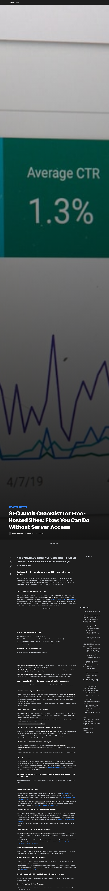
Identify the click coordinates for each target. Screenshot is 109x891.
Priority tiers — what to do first (90, 619)
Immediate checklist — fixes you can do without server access (90, 622)
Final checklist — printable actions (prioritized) (91, 724)
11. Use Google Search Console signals (91, 669)
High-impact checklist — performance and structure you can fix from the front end (91, 644)
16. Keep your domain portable (91, 693)
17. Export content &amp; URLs (93, 696)
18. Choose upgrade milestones (90, 698)
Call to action (86, 730)
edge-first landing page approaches (30, 869)
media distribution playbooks (56, 767)
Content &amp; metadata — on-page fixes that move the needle (90, 680)
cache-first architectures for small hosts (46, 805)
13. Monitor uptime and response (91, 676)
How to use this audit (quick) (90, 617)
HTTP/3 (52, 599)
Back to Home (14, 2)
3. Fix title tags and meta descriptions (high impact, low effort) (93, 634)
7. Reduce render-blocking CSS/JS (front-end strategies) (93, 651)
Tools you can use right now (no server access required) (91, 720)
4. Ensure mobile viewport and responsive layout (93, 638)
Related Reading (89, 732)
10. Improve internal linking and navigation (92, 662)
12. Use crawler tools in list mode (92, 672)
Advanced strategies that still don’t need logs (91, 702)
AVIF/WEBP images (60, 599)
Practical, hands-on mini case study (90, 716)
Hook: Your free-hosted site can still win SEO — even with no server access (91, 611)
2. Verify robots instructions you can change (92, 629)
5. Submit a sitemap (90, 641)
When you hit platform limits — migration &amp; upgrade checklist (91, 689)
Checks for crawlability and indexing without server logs (91, 665)
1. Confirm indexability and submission (92, 625)
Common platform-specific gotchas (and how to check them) (91, 713)
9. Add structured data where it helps (93, 658)
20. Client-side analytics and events (93, 709)
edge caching (72, 599)
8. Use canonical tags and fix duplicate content (93, 654)
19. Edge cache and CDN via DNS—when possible (92, 706)
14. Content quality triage (92, 683)
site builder (64, 793)
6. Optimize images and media (93, 648)
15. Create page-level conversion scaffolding (91, 685)
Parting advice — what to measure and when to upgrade (91, 727)
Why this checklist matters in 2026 (91, 615)
